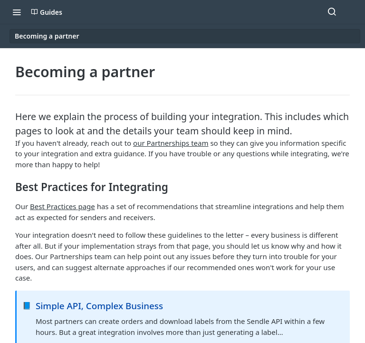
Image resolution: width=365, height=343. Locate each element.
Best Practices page (62, 206)
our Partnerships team (170, 143)
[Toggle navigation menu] (17, 12)
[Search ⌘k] (332, 12)
